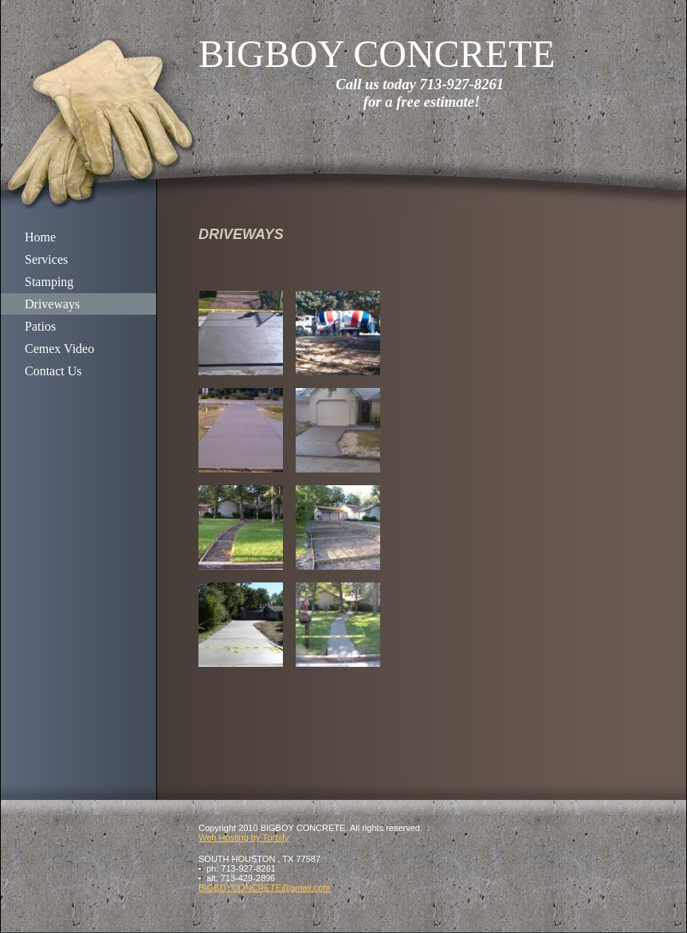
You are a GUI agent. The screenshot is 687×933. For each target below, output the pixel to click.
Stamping (49, 281)
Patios (40, 326)
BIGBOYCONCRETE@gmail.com (264, 887)
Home (40, 237)
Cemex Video (59, 348)
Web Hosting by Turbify (243, 837)
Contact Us (53, 371)
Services (46, 259)
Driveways (52, 304)
